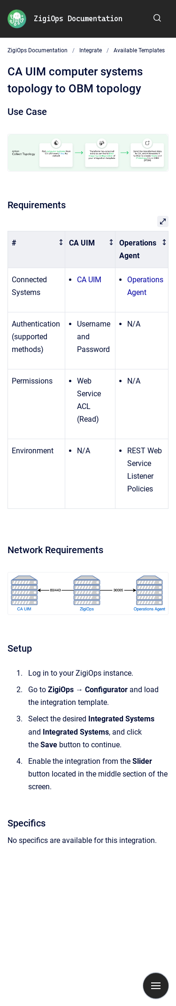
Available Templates (139, 50)
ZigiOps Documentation (78, 18)
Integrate (90, 50)
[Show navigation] (155, 985)
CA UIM (89, 279)
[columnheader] (36, 249)
